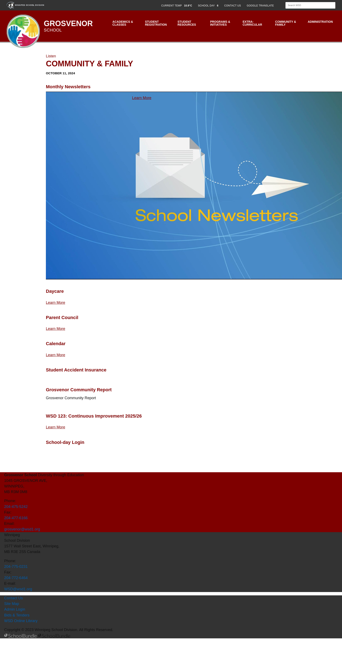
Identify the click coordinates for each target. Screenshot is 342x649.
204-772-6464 (16, 578)
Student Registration (156, 23)
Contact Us (13, 598)
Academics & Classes (122, 23)
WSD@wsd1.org (18, 589)
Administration (320, 21)
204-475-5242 (16, 507)
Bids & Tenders (16, 615)
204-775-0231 (16, 566)
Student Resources (186, 23)
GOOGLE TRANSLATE (261, 5)
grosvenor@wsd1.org (22, 529)
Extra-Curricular (252, 23)
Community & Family (285, 23)
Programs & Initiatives (220, 23)
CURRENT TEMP (176, 5)
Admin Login (14, 609)
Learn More (141, 98)
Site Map (11, 604)
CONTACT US (232, 5)
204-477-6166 (16, 518)
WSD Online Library (21, 621)
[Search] (306, 5)
